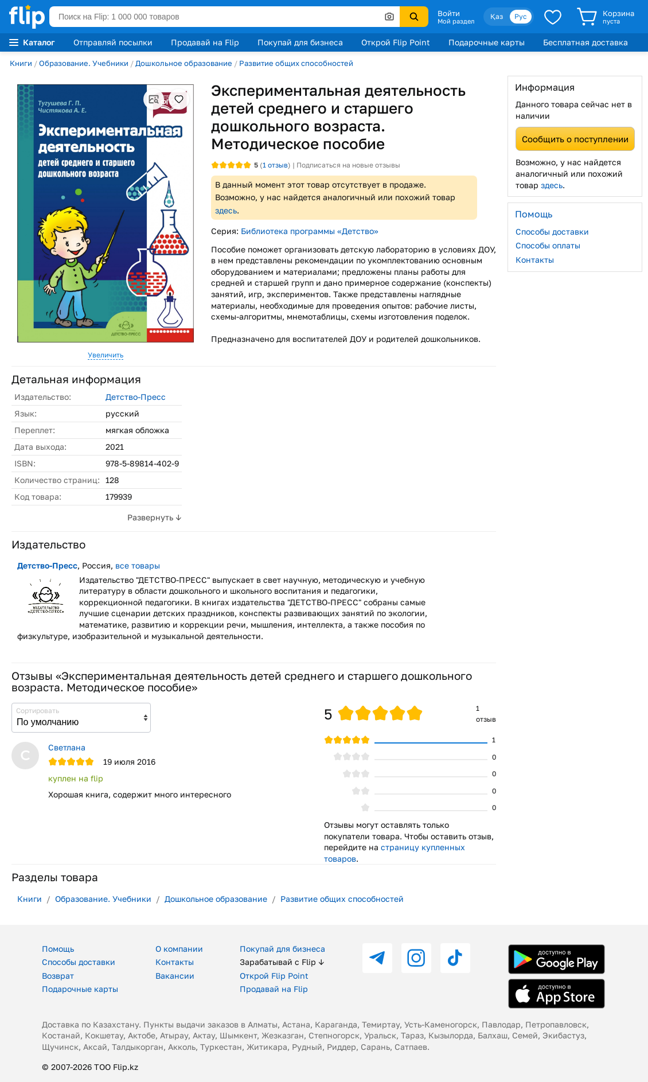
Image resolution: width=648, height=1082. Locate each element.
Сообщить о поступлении (575, 139)
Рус (520, 16)
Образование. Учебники (83, 63)
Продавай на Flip (205, 42)
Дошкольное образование (183, 63)
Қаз (496, 16)
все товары (137, 565)
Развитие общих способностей (296, 63)
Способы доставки (552, 231)
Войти (449, 13)
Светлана (66, 747)
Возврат (58, 975)
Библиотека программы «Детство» (309, 231)
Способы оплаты (548, 245)
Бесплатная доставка (585, 42)
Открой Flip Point (395, 42)
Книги (21, 63)
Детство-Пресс (136, 397)
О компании (179, 948)
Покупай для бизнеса (300, 42)
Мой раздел (456, 21)
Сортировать (37, 710)
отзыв (275, 165)
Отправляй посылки (113, 42)
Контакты (535, 259)
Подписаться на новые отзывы (348, 165)
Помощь (58, 948)
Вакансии (174, 975)
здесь (226, 210)
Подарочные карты (486, 42)
